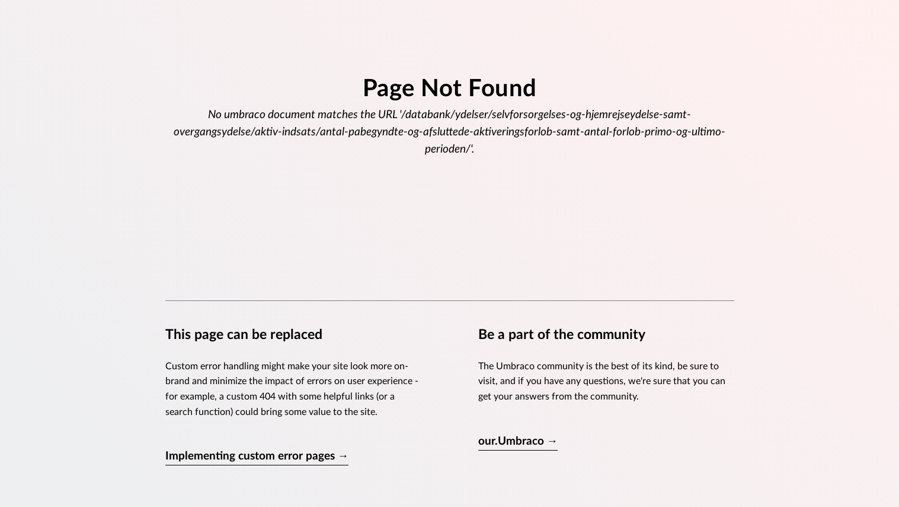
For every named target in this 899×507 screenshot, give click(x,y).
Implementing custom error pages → (257, 456)
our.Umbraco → (518, 441)
